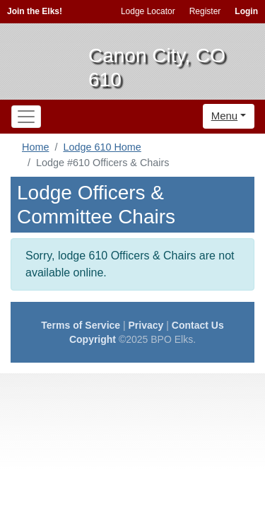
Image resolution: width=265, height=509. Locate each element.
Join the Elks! (34, 11)
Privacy (146, 325)
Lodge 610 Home (102, 147)
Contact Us (198, 325)
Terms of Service (80, 325)
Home (35, 147)
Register (205, 11)
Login (246, 11)
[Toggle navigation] (26, 116)
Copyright (92, 339)
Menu (224, 116)
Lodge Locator (148, 11)
